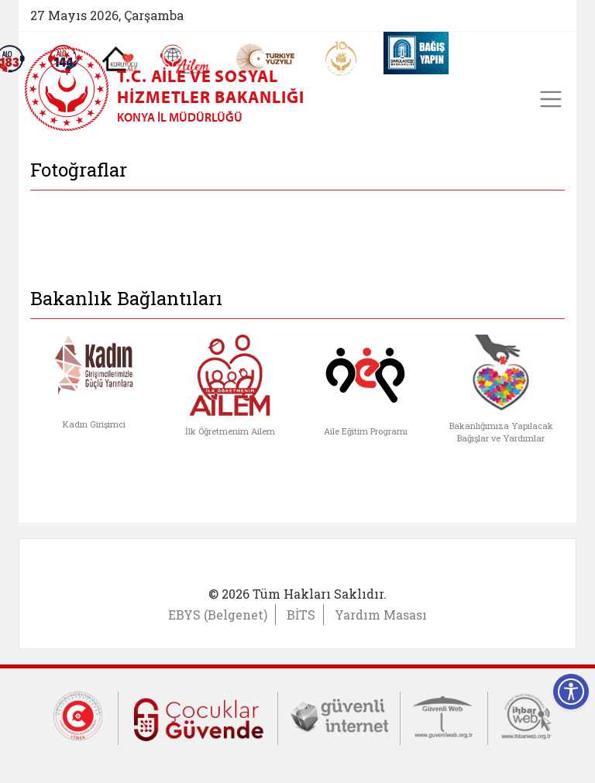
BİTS (301, 614)
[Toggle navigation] (551, 99)
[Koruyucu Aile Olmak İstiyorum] (119, 58)
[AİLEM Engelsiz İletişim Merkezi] (185, 59)
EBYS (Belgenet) (217, 614)
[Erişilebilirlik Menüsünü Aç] (571, 691)
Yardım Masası (381, 614)
